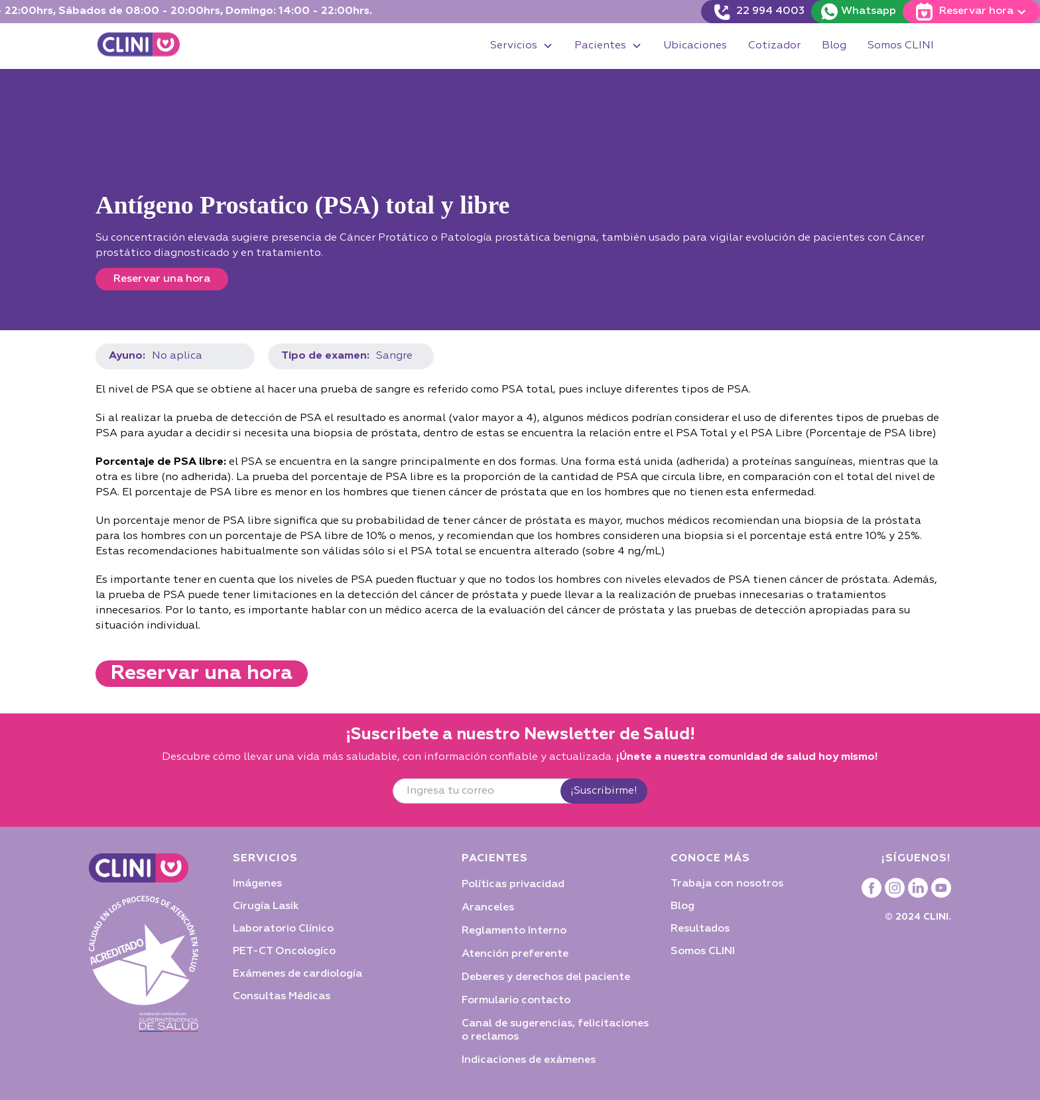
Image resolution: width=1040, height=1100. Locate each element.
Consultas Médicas (281, 996)
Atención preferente (515, 954)
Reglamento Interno (514, 931)
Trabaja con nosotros (727, 884)
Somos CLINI (901, 45)
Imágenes (257, 884)
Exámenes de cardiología (297, 974)
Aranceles (488, 907)
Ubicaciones (695, 45)
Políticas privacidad (513, 884)
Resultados (700, 929)
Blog (834, 45)
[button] (522, 46)
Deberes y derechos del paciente (546, 977)
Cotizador (774, 45)
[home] (139, 46)
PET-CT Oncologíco (284, 951)
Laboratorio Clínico (283, 929)
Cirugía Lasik (266, 906)
